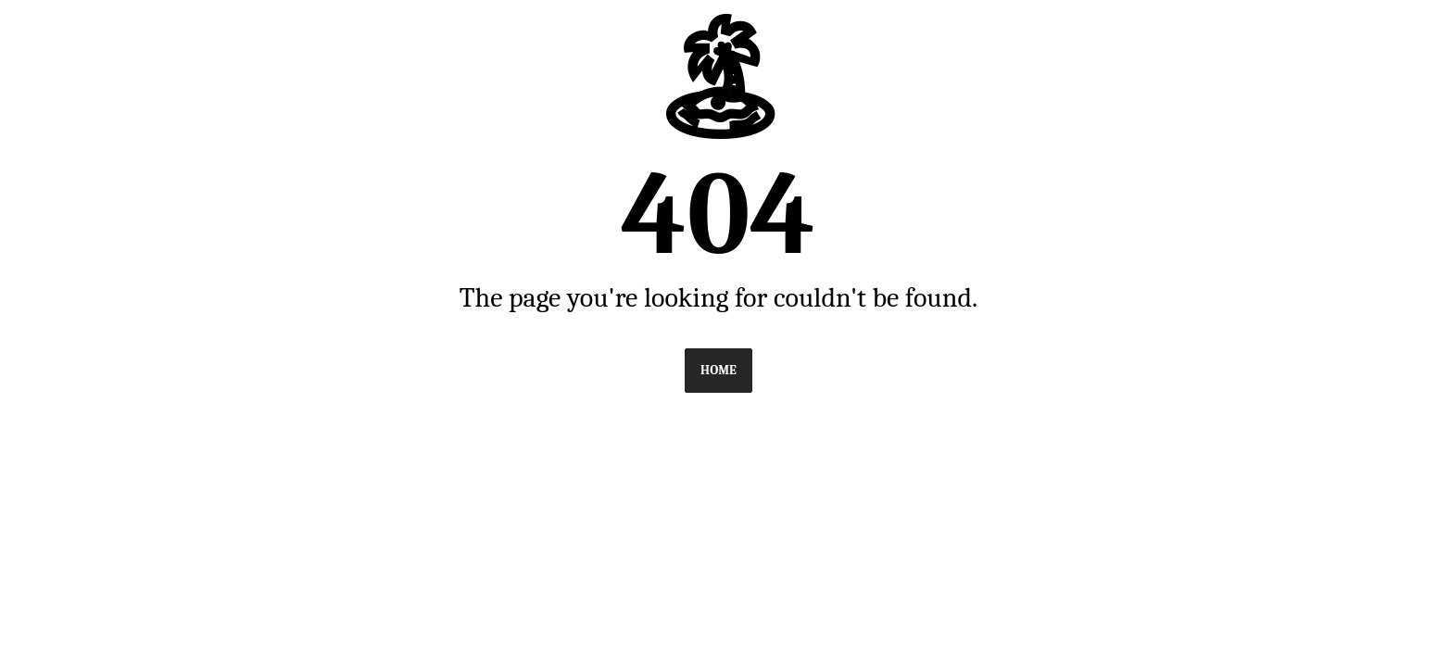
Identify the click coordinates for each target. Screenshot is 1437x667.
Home (718, 370)
